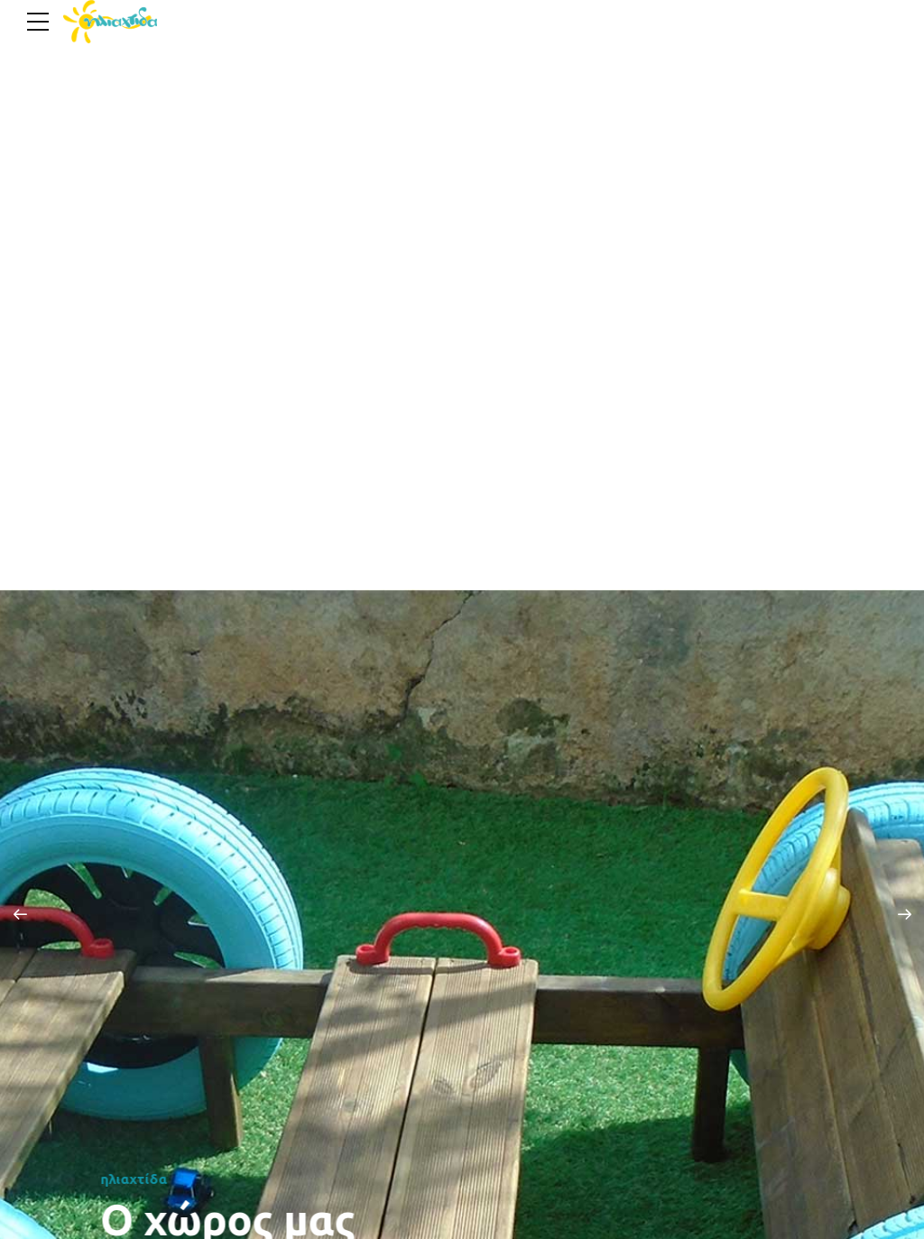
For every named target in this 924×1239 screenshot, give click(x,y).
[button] (20, 914)
